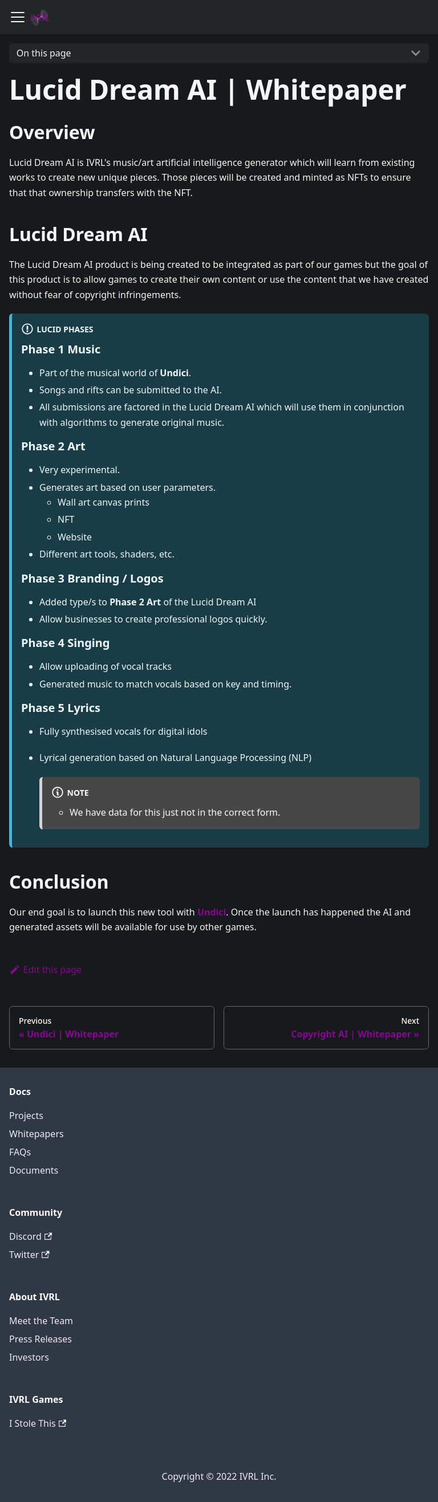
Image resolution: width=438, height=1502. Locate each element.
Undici (211, 912)
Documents (33, 1170)
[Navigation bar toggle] (17, 17)
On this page (44, 53)
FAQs (20, 1152)
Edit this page (45, 969)
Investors (29, 1357)
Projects (26, 1115)
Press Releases (40, 1339)
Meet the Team (41, 1320)
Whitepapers (36, 1133)
